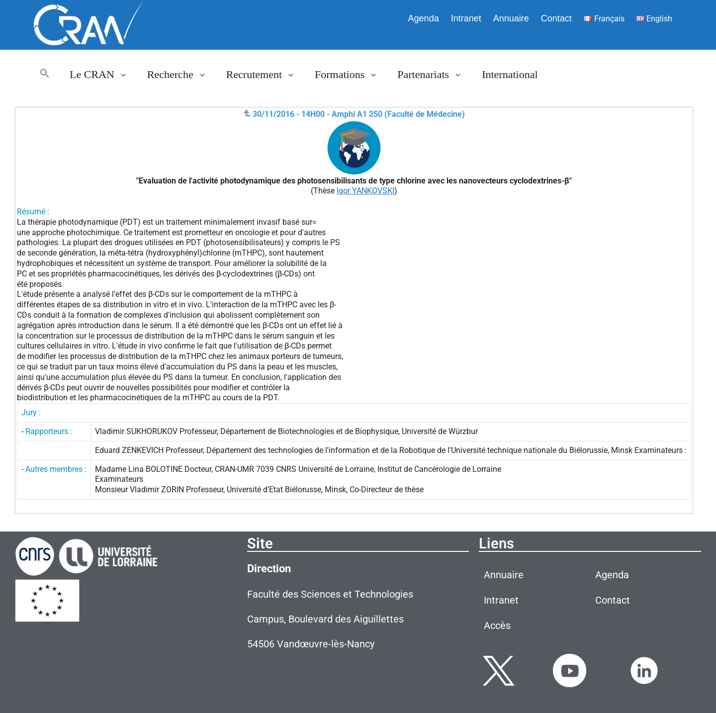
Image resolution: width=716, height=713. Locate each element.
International (509, 74)
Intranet (466, 18)
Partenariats (434, 74)
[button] (45, 74)
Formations (351, 74)
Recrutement (265, 74)
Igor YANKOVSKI (365, 190)
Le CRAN (103, 74)
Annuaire (511, 18)
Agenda (423, 18)
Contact (556, 18)
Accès (497, 625)
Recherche (181, 74)
